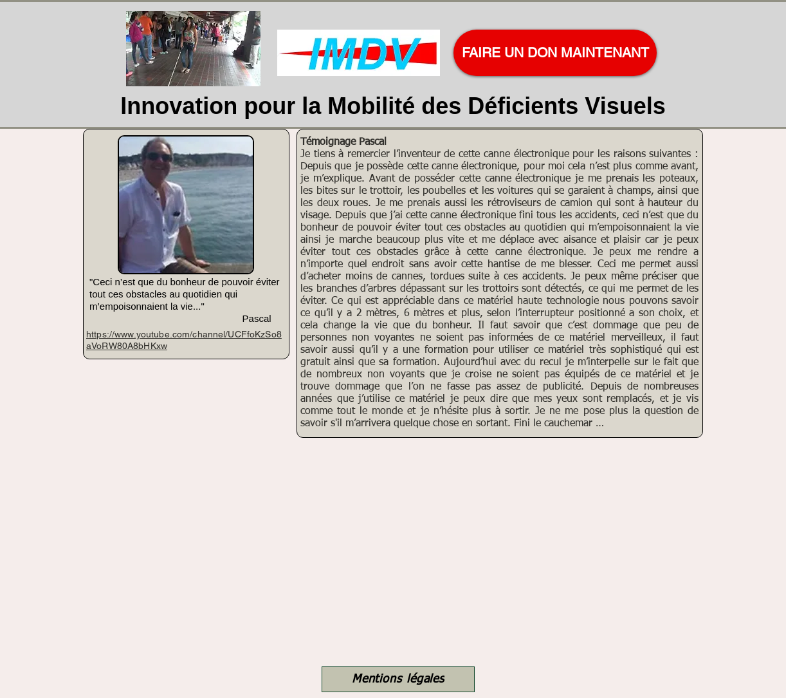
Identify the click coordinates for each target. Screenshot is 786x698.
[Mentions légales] (398, 679)
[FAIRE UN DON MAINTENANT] (555, 53)
